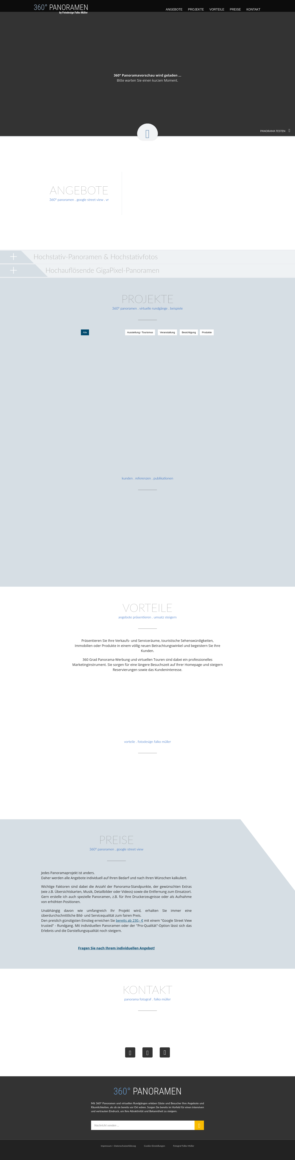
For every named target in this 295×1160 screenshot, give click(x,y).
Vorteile (216, 9)
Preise (235, 9)
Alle (101, 333)
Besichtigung (173, 333)
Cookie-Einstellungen (154, 1153)
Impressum (106, 1153)
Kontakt (253, 9)
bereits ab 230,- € (128, 927)
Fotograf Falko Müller (183, 1153)
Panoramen (61, 11)
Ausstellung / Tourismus (123, 333)
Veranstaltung (151, 333)
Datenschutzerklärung (125, 1153)
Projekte (196, 9)
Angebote (174, 9)
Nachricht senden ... (107, 1133)
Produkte (191, 333)
